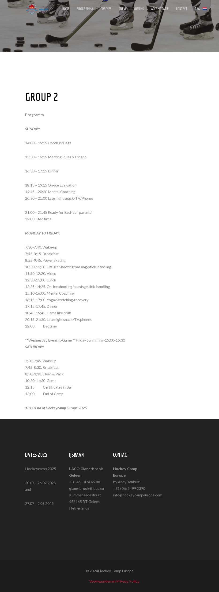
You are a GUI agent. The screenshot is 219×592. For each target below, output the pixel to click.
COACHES (104, 10)
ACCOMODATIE (155, 10)
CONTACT (176, 10)
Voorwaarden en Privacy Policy (114, 581)
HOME (65, 10)
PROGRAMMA (84, 10)
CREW (119, 10)
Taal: (194, 10)
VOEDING (135, 10)
